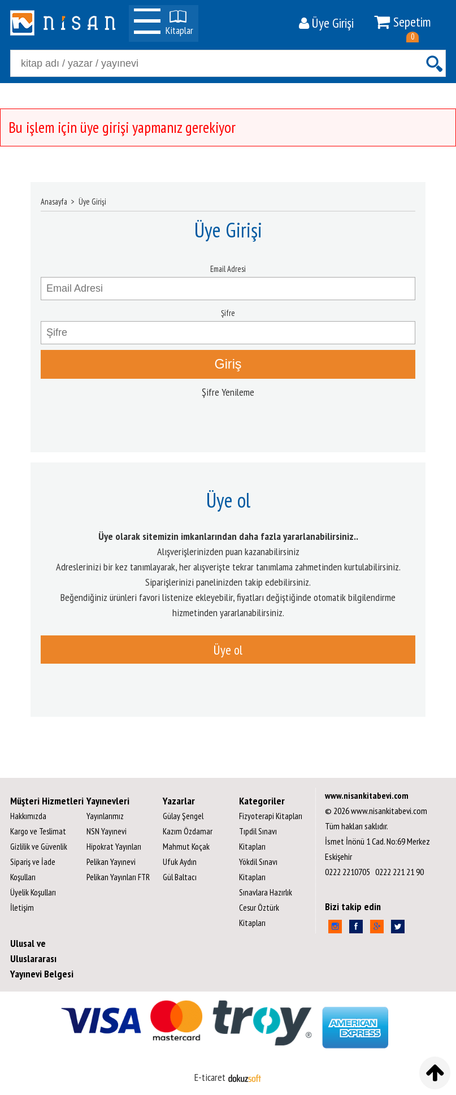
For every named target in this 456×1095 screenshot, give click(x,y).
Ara (434, 63)
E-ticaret (209, 1077)
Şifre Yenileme (228, 392)
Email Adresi (228, 268)
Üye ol (228, 649)
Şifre (228, 313)
